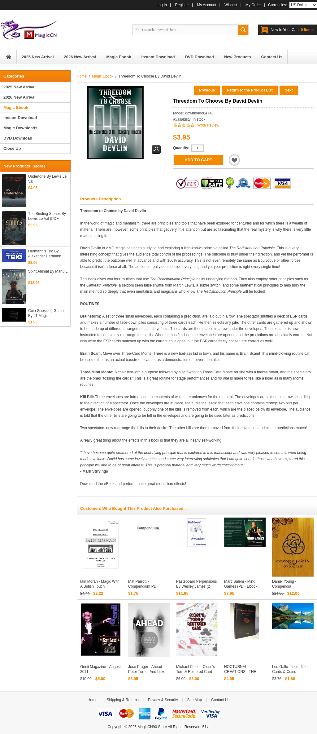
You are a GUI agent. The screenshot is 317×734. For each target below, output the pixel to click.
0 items (292, 30)
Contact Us (220, 700)
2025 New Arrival (19, 87)
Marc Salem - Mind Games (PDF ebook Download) (240, 586)
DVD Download (17, 138)
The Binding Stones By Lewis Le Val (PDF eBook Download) (47, 216)
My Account (206, 5)
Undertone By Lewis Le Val (47, 179)
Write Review (208, 125)
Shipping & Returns (122, 700)
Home (8, 57)
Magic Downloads (20, 128)
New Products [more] (24, 166)
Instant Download (20, 117)
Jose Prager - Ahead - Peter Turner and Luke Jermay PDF (146, 672)
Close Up (12, 148)
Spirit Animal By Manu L (47, 271)
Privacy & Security (163, 700)
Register (182, 5)
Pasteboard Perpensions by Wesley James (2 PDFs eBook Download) (196, 586)
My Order (253, 5)
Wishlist (230, 5)
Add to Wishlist (234, 160)
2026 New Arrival (19, 97)
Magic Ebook (102, 76)
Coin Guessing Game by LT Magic (46, 313)
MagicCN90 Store (152, 727)
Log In (162, 5)
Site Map (194, 700)
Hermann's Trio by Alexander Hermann (44, 253)
